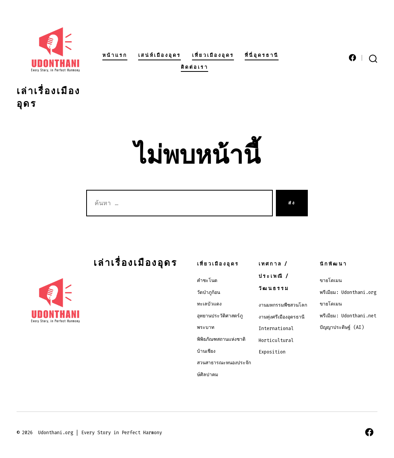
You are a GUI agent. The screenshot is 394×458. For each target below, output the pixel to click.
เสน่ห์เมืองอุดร (159, 55)
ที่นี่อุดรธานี (262, 55)
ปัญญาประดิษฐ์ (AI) (342, 327)
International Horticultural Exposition (276, 340)
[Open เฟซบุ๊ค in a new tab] (352, 57)
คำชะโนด (207, 280)
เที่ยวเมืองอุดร (213, 55)
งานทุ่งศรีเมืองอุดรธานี (281, 317)
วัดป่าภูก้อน (208, 292)
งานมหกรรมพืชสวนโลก (283, 305)
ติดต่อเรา (194, 67)
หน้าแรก (114, 55)
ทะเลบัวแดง (209, 304)
